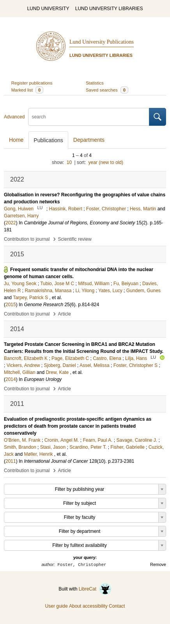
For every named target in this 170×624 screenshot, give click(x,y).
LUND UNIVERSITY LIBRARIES (109, 8)
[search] (88, 117)
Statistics (95, 83)
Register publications (32, 83)
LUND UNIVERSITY (48, 8)
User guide (56, 606)
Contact (117, 606)
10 (69, 162)
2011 (10, 461)
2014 (10, 379)
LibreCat (95, 589)
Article (64, 314)
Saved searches (107, 89)
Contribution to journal (27, 239)
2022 (10, 223)
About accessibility (88, 606)
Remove (158, 564)
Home (16, 140)
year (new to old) (106, 162)
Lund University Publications (101, 42)
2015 (10, 304)
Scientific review (75, 239)
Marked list (27, 89)
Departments (88, 140)
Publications (48, 140)
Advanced (14, 117)
